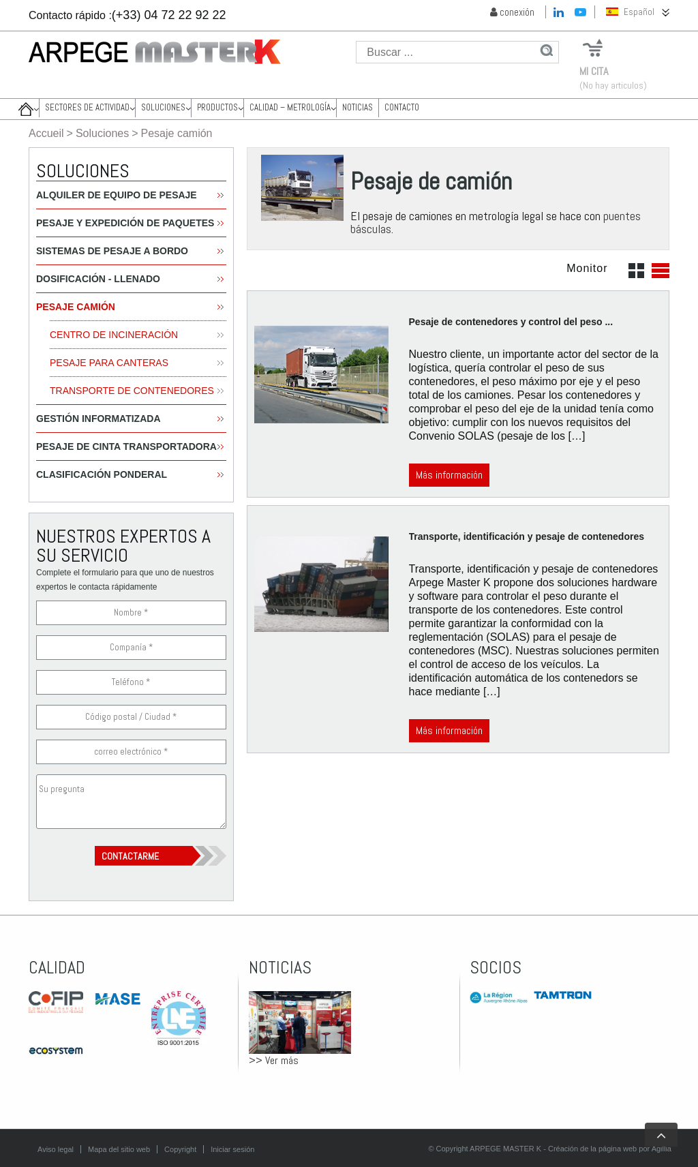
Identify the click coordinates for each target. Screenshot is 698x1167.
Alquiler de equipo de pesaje (116, 195)
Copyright (180, 1149)
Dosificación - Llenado (98, 278)
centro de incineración (114, 334)
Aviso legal (55, 1149)
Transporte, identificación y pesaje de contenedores (526, 536)
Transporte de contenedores (132, 390)
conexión (512, 11)
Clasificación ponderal (101, 474)
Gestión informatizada (98, 418)
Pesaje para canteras (109, 362)
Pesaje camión (75, 306)
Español (630, 12)
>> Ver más (274, 1060)
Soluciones (102, 133)
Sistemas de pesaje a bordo (112, 250)
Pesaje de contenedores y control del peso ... (511, 321)
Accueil (46, 133)
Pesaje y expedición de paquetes (125, 222)
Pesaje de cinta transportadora (126, 446)
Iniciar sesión (232, 1149)
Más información (449, 475)
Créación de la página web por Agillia (609, 1149)
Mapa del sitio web (119, 1149)
